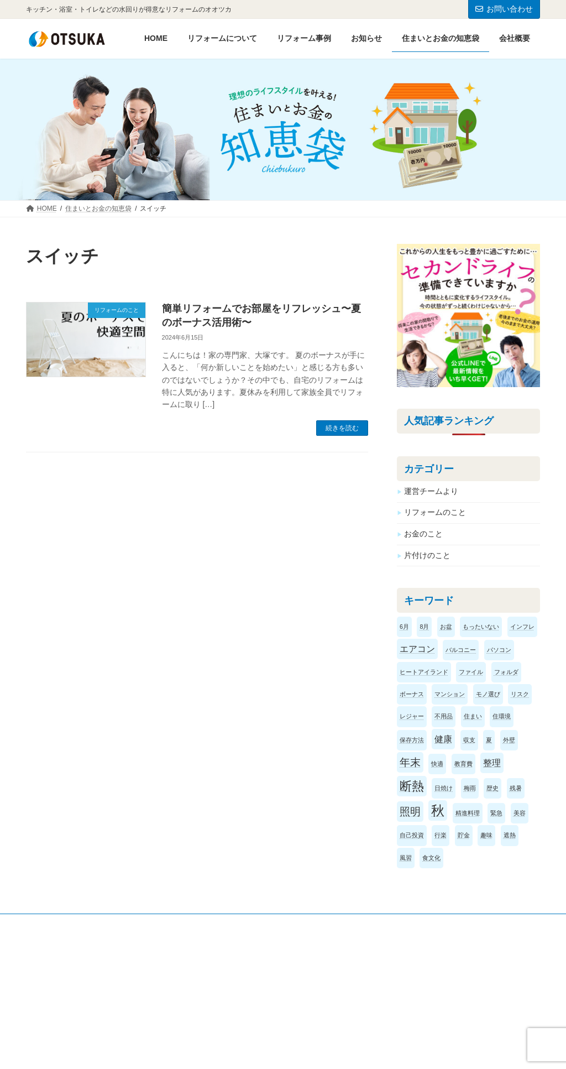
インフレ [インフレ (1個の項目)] (522, 626)
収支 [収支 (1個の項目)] (469, 739)
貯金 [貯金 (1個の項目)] (464, 835)
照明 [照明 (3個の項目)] (410, 811)
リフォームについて (336, 981)
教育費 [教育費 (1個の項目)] (463, 763)
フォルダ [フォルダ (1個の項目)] (506, 672)
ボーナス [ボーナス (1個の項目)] (412, 694)
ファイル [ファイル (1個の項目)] (471, 672)
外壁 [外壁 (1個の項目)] (509, 739)
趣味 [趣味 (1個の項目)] (486, 835)
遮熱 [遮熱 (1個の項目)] (510, 835)
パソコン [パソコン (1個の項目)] (499, 649)
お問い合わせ (504, 8)
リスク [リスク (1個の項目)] (520, 694)
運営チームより (431, 490)
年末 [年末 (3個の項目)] (410, 762)
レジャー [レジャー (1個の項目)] (412, 716)
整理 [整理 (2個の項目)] (492, 763)
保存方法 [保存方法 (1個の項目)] (412, 739)
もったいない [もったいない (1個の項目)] (481, 626)
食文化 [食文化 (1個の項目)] (431, 857)
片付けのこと (427, 554)
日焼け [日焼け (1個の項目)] (443, 788)
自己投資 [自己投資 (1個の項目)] (412, 835)
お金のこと (423, 533)
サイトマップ (162, 924)
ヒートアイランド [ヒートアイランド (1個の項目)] (424, 672)
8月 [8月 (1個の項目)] (424, 626)
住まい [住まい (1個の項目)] (473, 716)
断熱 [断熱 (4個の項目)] (412, 786)
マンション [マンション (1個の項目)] (449, 694)
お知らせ (187, 1000)
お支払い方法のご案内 (339, 1018)
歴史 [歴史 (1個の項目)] (492, 788)
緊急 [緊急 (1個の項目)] (496, 813)
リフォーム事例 (329, 1000)
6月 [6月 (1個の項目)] (404, 626)
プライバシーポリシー (78, 924)
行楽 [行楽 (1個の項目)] (440, 835)
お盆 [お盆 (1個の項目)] (446, 626)
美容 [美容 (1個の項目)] (519, 813)
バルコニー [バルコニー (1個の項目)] (461, 649)
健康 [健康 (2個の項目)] (443, 738)
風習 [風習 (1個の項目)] (406, 857)
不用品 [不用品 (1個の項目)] (443, 716)
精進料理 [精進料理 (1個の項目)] (467, 813)
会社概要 (187, 981)
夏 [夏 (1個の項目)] (489, 739)
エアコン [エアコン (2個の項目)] (417, 649)
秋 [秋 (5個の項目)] (437, 810)
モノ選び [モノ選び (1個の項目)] (488, 694)
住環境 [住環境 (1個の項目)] (501, 716)
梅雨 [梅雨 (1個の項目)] (470, 788)
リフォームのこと (435, 512)
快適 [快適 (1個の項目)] (437, 763)
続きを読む (342, 428)
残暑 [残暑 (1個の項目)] (516, 788)
